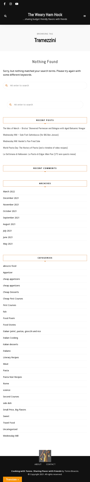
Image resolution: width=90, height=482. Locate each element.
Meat (5, 363)
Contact (51, 464)
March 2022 (9, 191)
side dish (7, 403)
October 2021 (10, 211)
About (38, 464)
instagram (11, 4)
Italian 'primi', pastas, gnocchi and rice (22, 331)
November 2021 (11, 204)
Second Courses (11, 396)
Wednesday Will (10, 435)
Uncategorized (10, 429)
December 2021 (11, 198)
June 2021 (8, 237)
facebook (5, 4)
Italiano (7, 350)
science (6, 390)
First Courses (9, 305)
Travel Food (9, 422)
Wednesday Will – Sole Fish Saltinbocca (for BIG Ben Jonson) (31, 134)
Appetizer (7, 272)
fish (5, 311)
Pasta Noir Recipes (12, 377)
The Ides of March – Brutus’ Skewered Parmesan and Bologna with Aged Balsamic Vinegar (44, 128)
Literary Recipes (11, 357)
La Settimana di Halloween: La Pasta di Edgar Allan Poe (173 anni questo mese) (39, 154)
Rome (6, 383)
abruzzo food (9, 265)
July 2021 (7, 230)
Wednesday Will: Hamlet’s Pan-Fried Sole (21, 141)
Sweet (6, 416)
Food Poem (9, 318)
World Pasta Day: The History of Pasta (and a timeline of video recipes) (35, 147)
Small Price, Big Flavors (14, 409)
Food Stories (9, 324)
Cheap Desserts (11, 292)
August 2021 (9, 224)
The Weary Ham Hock (45, 14)
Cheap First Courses (13, 298)
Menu (85, 16)
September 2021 (11, 217)
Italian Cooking (10, 337)
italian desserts (10, 344)
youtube (17, 4)
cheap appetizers (11, 279)
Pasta (6, 370)
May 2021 (8, 243)
